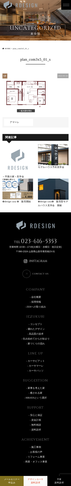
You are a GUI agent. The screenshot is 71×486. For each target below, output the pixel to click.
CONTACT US (40, 273)
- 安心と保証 (35, 415)
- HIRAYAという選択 (35, 397)
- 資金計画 (35, 420)
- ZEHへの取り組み (35, 306)
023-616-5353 (35, 241)
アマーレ (14, 122)
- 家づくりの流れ (35, 343)
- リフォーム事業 (35, 457)
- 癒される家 (35, 393)
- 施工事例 (35, 447)
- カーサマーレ (36, 365)
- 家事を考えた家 (35, 388)
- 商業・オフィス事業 (35, 461)
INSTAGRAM (35, 261)
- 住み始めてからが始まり (35, 338)
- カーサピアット (35, 361)
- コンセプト (35, 324)
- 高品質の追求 (36, 334)
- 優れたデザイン (35, 329)
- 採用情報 (35, 302)
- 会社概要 (35, 297)
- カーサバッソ (36, 370)
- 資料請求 (35, 429)
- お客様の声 (35, 452)
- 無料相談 (35, 425)
